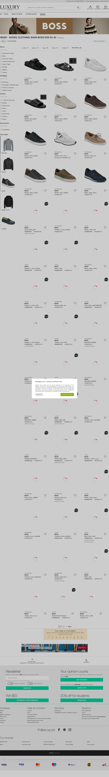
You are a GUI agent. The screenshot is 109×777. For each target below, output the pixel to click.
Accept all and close (67, 394)
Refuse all (39, 394)
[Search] (78, 7)
